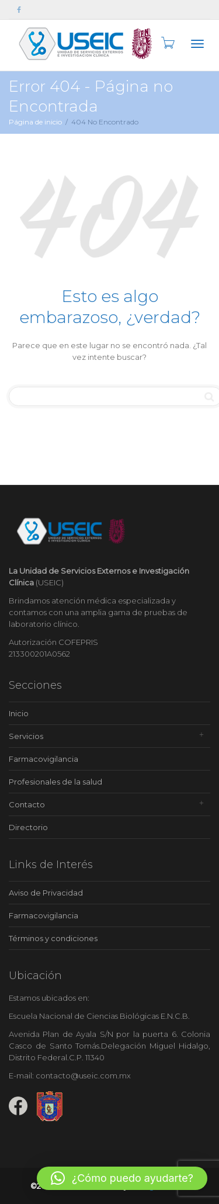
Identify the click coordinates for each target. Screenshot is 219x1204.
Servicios (26, 736)
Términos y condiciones (53, 938)
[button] (122, 1178)
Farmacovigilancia (43, 759)
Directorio (28, 827)
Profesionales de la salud (55, 781)
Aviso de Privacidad (46, 892)
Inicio (19, 713)
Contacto (27, 804)
